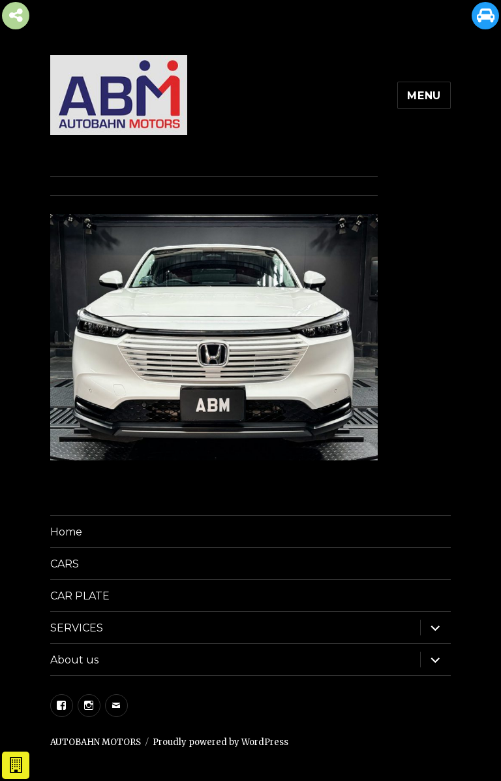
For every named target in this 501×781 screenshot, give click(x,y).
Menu (424, 95)
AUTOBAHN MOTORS (95, 742)
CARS (64, 564)
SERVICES (76, 628)
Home (66, 532)
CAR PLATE (80, 596)
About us (74, 660)
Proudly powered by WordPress (220, 742)
